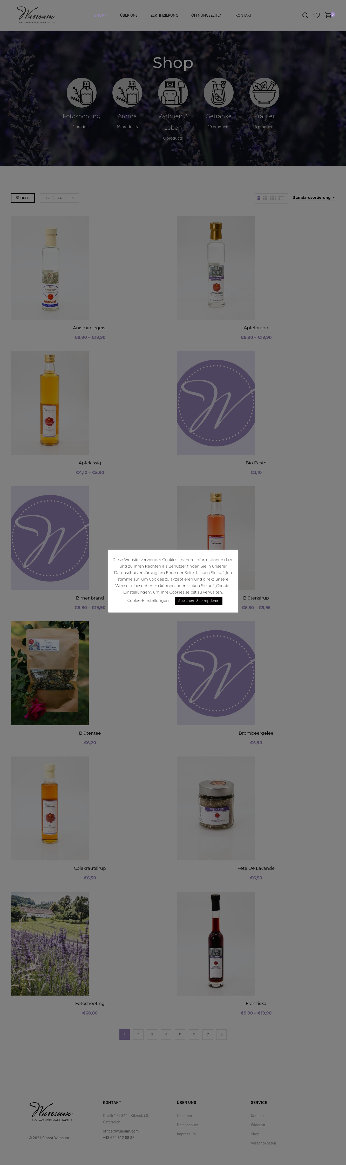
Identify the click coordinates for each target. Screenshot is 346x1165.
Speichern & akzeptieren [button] (198, 600)
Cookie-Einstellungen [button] (148, 600)
